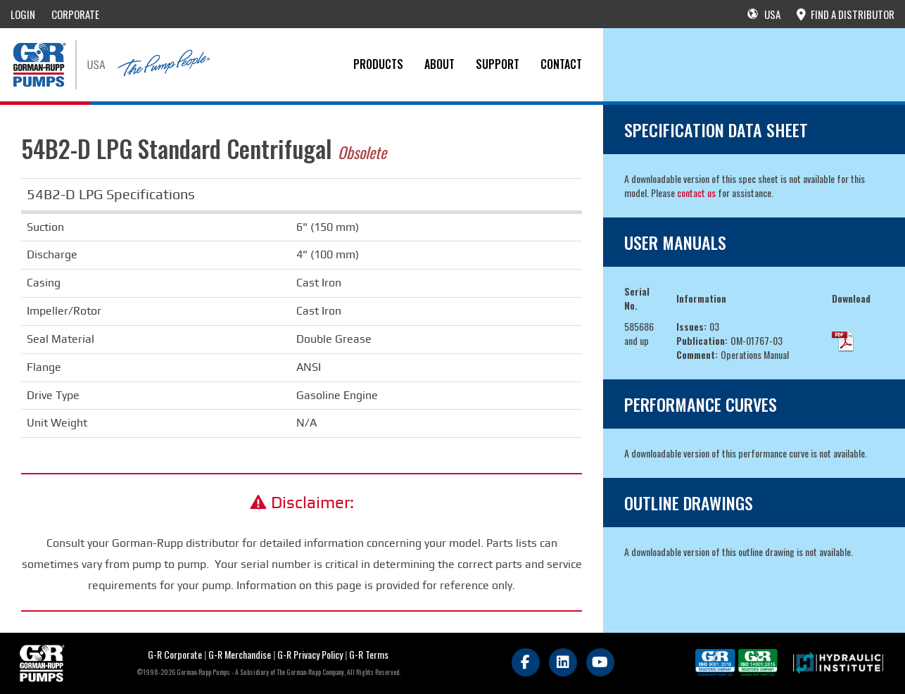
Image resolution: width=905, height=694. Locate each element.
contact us (696, 192)
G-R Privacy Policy (310, 654)
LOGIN (23, 14)
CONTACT (561, 64)
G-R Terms (368, 654)
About (439, 64)
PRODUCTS (378, 64)
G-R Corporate (175, 654)
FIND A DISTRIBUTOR (845, 14)
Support (497, 64)
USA (763, 14)
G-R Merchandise (239, 654)
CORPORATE (75, 14)
